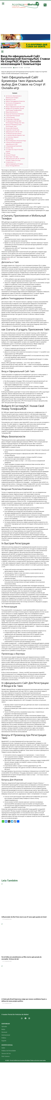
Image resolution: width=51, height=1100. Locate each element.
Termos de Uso (6, 1053)
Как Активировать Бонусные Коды (16, 140)
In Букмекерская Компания (14, 146)
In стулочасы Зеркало (12, 137)
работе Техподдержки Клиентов (15, 101)
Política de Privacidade (9, 1051)
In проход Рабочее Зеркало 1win (15, 135)
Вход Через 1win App (12, 157)
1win (8, 259)
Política (4, 1038)
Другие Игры (9, 139)
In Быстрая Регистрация (13, 115)
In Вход (8, 153)
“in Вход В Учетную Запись (13, 133)
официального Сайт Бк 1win (14, 132)
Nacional (4, 1032)
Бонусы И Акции (10, 155)
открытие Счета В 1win (12, 130)
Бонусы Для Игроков (12, 128)
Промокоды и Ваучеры (12, 119)
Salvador (4, 1026)
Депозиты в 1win (11, 99)
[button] (3, 3)
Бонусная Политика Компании (15, 114)
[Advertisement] (25, 22)
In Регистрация (10, 117)
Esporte (4, 1041)
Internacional (6, 1035)
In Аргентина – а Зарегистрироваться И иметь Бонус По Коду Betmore (14, 164)
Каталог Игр (9, 148)
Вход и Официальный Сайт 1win (15, 106)
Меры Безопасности (12, 112)
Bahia (3, 1029)
